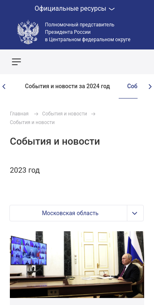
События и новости (64, 114)
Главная (19, 114)
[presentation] (4, 86)
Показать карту (123, 61)
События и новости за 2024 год (67, 86)
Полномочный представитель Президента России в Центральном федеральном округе (88, 32)
